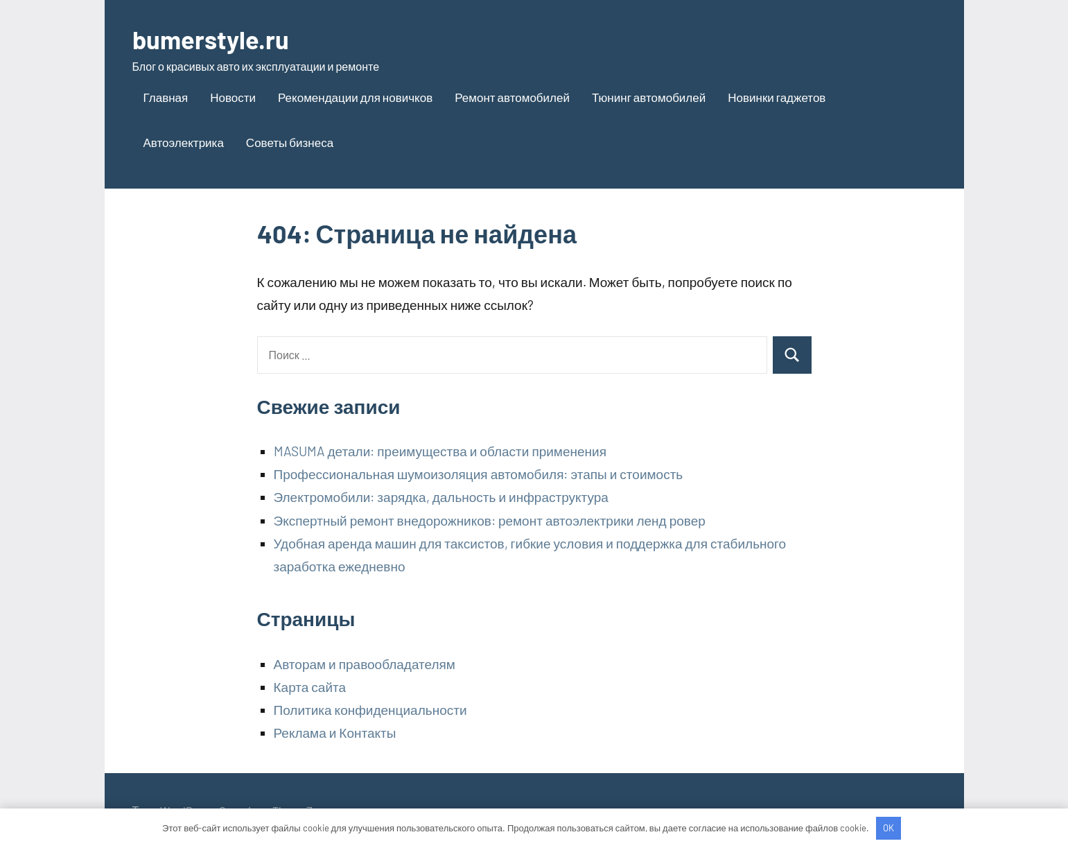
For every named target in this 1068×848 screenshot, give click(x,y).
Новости (233, 97)
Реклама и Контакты (335, 733)
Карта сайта (310, 687)
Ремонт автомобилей (512, 97)
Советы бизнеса (289, 142)
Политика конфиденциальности (370, 710)
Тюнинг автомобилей (649, 97)
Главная (166, 97)
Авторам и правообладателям (364, 664)
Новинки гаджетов (776, 97)
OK (888, 827)
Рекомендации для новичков (355, 97)
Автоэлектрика (183, 142)
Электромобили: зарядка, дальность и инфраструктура (441, 497)
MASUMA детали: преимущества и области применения (440, 451)
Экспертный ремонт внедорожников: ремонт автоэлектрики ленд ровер (490, 520)
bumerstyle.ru (210, 39)
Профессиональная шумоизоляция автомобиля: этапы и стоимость (478, 474)
